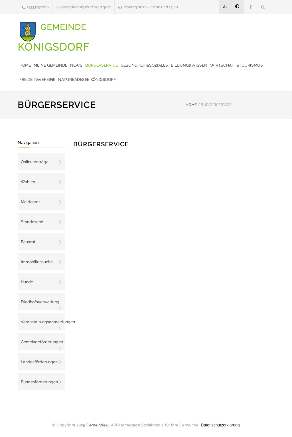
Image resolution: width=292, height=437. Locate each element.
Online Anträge (34, 161)
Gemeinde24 (98, 425)
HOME (191, 105)
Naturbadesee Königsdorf (87, 79)
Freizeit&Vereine (37, 79)
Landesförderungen (39, 362)
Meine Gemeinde (50, 65)
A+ (225, 7)
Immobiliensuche (37, 262)
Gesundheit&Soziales (144, 65)
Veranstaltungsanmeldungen (43, 322)
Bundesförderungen (39, 382)
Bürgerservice (101, 65)
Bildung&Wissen (189, 65)
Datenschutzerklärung (220, 425)
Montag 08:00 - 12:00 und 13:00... (152, 7)
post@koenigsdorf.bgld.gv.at (86, 7)
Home (25, 65)
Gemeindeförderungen (42, 342)
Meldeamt (30, 201)
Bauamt (28, 242)
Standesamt (32, 222)
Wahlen (28, 181)
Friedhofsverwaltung (40, 302)
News (76, 65)
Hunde (27, 282)
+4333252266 (38, 7)
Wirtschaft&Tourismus (236, 65)
